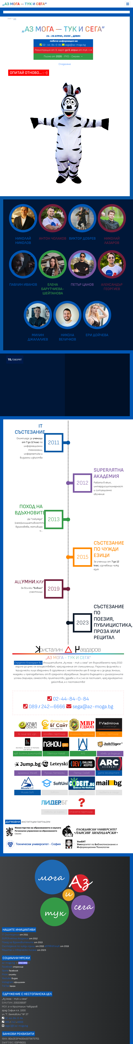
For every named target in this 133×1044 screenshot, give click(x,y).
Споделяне (65, 64)
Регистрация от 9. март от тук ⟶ (63, 50)
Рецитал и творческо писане (19, 950)
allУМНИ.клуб (52, 946)
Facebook (7, 966)
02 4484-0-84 (52, 44)
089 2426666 (44, 706)
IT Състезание (10, 934)
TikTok (5, 986)
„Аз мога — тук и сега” (24, 4)
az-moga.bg (9, 962)
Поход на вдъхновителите (18, 942)
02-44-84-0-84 (68, 699)
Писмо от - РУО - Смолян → (63, 56)
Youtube (6, 978)
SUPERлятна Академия (15, 938)
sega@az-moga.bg (75, 44)
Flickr (5, 974)
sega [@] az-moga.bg (16, 1025)
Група (5, 970)
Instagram (7, 982)
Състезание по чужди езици (18, 946)
